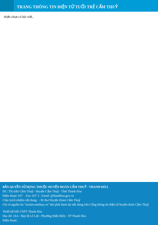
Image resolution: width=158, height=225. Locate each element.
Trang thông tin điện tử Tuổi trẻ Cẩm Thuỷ (67, 7)
